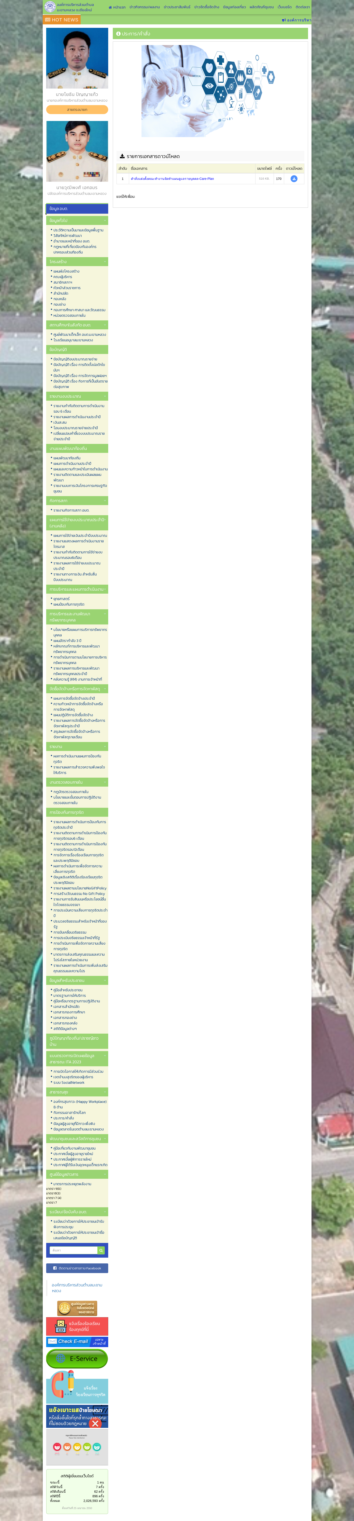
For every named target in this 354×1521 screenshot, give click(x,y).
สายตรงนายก (77, 109)
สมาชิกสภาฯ (63, 282)
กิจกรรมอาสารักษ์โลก (70, 1112)
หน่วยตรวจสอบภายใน (69, 315)
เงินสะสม (60, 422)
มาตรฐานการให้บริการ (70, 995)
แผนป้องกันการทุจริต (69, 604)
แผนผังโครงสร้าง (66, 271)
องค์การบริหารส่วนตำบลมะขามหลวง (77, 1288)
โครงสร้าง (58, 262)
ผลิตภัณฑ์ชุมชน (262, 7)
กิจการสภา (58, 500)
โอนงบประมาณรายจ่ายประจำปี (76, 428)
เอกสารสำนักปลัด (66, 1006)
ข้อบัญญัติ (58, 349)
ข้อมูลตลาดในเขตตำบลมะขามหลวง (79, 1129)
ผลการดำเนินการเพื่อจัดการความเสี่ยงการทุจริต (78, 868)
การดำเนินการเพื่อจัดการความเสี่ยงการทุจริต (79, 946)
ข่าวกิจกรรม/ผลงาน (145, 7)
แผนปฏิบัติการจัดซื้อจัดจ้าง (73, 715)
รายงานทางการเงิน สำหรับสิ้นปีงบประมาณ (75, 576)
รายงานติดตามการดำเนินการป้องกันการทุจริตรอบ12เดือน (80, 846)
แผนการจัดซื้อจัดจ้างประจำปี (74, 698)
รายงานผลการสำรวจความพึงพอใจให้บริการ (79, 769)
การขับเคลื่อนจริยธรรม (70, 932)
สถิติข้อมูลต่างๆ (65, 1028)
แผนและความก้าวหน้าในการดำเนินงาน (81, 469)
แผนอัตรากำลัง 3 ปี (67, 640)
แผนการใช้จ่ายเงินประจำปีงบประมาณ (80, 535)
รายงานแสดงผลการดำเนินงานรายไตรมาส (79, 543)
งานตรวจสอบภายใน (66, 782)
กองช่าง (60, 304)
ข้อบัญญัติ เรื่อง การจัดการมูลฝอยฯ (80, 375)
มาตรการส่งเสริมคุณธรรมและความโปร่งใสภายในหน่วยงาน (79, 957)
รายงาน (56, 746)
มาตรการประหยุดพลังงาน (72, 1184)
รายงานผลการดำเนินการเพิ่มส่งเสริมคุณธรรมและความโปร (81, 968)
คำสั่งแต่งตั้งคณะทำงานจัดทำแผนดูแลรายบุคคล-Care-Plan (172, 179)
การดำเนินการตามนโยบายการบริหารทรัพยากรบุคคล (80, 659)
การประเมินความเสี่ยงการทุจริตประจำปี (81, 912)
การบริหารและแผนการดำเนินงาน (76, 589)
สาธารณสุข (59, 1092)
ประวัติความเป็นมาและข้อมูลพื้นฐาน (78, 230)
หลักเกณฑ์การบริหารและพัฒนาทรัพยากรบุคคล (77, 648)
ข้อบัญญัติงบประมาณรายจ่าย (75, 359)
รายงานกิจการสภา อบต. (71, 510)
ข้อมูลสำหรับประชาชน (67, 980)
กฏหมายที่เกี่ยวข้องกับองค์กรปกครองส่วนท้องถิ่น (75, 249)
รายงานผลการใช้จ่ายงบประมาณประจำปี (77, 565)
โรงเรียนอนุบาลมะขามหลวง (73, 340)
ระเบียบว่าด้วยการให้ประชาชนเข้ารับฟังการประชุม (79, 1224)
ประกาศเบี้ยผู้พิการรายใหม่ (72, 1159)
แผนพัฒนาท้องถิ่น (67, 458)
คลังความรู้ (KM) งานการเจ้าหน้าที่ (78, 679)
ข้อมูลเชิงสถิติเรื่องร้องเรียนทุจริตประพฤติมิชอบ (78, 879)
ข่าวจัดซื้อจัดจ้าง (206, 7)
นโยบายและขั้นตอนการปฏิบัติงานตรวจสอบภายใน (77, 799)
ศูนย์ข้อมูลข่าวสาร (64, 1174)
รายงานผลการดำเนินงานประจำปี (77, 417)
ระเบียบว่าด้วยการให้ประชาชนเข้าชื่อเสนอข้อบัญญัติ (79, 1235)
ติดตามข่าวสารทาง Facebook (77, 1268)
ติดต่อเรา (303, 7)
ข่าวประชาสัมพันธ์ (177, 7)
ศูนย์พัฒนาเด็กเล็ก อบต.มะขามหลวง (80, 334)
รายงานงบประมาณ (65, 396)
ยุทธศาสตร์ (62, 598)
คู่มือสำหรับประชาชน (68, 990)
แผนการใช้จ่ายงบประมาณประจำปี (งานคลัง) (77, 523)
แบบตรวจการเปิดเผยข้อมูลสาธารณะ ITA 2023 (72, 1058)
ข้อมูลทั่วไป (58, 220)
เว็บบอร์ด (285, 7)
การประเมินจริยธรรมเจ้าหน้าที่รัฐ (77, 937)
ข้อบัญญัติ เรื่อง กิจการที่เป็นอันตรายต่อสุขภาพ (81, 383)
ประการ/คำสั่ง (64, 1118)
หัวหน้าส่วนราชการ (67, 287)
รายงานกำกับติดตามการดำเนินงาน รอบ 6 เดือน (79, 408)
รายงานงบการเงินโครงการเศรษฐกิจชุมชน (80, 488)
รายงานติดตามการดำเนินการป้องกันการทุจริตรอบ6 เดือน (80, 835)
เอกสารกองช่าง (65, 1017)
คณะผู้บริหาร (63, 276)
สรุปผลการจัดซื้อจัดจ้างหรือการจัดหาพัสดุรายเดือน (77, 734)
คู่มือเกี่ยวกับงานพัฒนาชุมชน (75, 1148)
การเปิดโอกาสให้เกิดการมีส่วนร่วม (78, 1071)
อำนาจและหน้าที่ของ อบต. (72, 241)
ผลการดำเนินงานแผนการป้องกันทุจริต (77, 758)
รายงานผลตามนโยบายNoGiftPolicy (80, 888)
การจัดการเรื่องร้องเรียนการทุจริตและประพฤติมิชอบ (79, 857)
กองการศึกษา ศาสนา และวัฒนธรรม (79, 310)
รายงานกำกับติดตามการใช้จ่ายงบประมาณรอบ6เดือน (78, 554)
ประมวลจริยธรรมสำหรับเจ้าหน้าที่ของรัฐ (80, 923)
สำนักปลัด (61, 293)
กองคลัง (60, 299)
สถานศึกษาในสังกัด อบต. (70, 325)
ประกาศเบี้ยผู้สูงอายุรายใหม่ (73, 1153)
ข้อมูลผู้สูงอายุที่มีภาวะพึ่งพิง (74, 1123)
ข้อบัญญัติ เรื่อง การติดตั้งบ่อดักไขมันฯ (79, 367)
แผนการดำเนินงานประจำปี (72, 463)
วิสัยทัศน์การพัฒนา (68, 235)
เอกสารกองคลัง (65, 1023)
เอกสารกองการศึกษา (69, 1012)
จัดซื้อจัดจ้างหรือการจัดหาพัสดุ (75, 689)
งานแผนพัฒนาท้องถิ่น (68, 448)
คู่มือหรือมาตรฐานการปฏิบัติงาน (77, 1001)
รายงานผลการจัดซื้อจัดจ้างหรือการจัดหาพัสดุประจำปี (79, 723)
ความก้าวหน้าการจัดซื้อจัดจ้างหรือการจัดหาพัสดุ (78, 706)
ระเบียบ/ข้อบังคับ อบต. (68, 1212)
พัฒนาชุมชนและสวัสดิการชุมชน (75, 1139)
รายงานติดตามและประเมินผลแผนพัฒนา (77, 477)
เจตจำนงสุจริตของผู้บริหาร (73, 1077)
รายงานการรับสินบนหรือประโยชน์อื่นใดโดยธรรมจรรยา (80, 901)
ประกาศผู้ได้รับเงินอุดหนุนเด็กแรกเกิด (81, 1164)
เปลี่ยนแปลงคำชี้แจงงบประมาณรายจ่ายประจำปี (79, 436)
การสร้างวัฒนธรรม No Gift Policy (79, 893)
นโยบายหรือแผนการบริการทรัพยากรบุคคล (80, 632)
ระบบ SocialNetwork (69, 1082)
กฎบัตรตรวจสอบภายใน (71, 791)
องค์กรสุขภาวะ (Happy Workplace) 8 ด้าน (80, 1104)
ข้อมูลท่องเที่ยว (234, 7)
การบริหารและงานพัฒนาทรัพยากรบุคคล (70, 617)
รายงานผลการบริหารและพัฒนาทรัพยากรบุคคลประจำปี (76, 670)
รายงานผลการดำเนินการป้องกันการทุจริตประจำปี (80, 824)
